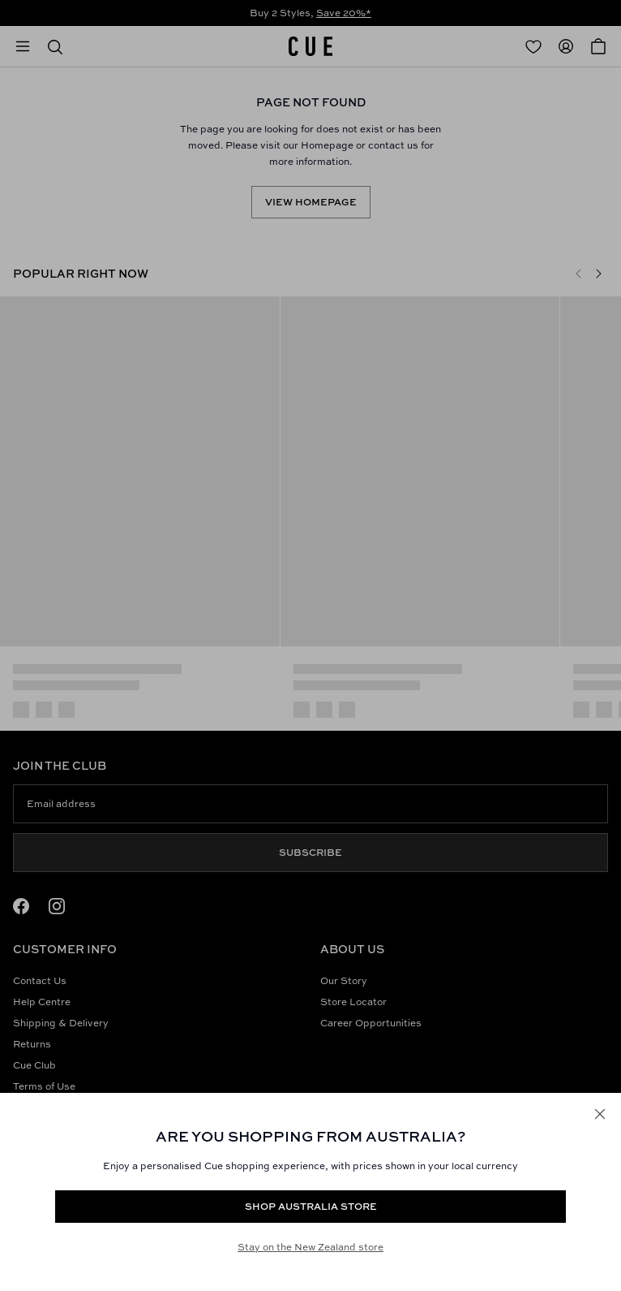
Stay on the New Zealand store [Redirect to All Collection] (310, 1247)
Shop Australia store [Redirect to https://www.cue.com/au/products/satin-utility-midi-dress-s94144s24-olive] (311, 1206)
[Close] (600, 1114)
